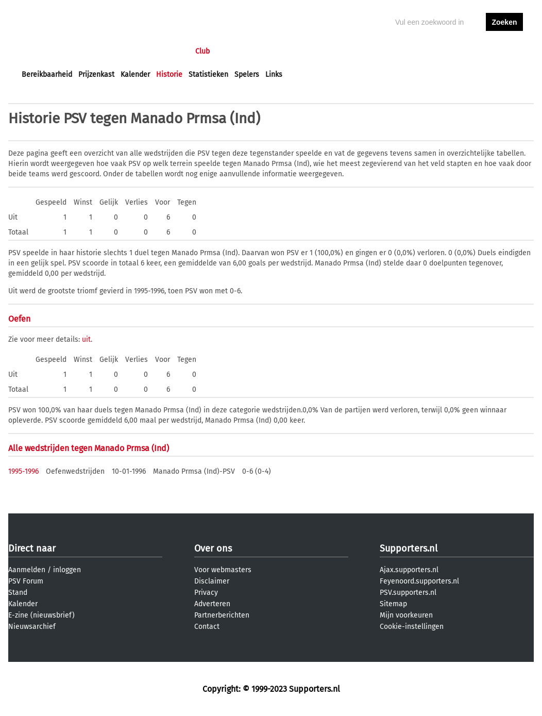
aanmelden (504, 51)
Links (273, 74)
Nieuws (84, 51)
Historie (169, 74)
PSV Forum (25, 581)
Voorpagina (40, 51)
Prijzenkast (96, 74)
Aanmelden (26, 569)
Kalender (135, 74)
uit (86, 339)
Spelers (246, 74)
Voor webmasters (222, 569)
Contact (206, 626)
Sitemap (393, 604)
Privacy (206, 592)
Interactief (164, 51)
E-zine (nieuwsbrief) (41, 615)
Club (202, 51)
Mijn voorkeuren (406, 615)
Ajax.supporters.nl (409, 569)
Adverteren (212, 604)
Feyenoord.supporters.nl (419, 581)
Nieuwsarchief (32, 626)
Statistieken (208, 74)
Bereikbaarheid (47, 74)
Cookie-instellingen (412, 626)
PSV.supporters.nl (408, 592)
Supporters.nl (408, 548)
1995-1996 (23, 471)
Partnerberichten (221, 615)
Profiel (233, 51)
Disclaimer (211, 581)
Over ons (213, 548)
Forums (122, 51)
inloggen (465, 51)
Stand (17, 592)
